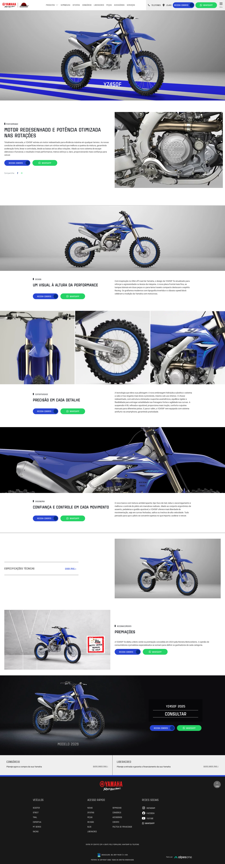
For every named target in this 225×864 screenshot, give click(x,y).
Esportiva (37, 822)
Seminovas (65, 5)
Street (36, 812)
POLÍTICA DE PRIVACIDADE (122, 826)
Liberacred (99, 5)
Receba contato (181, 5)
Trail (35, 817)
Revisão (90, 822)
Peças (109, 5)
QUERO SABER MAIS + (100, 766)
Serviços (131, 5)
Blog (89, 826)
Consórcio (87, 5)
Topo (217, 784)
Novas (90, 807)
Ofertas (76, 5)
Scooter (36, 807)
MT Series (37, 826)
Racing (35, 831)
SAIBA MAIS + (70, 568)
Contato (116, 822)
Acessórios (119, 5)
